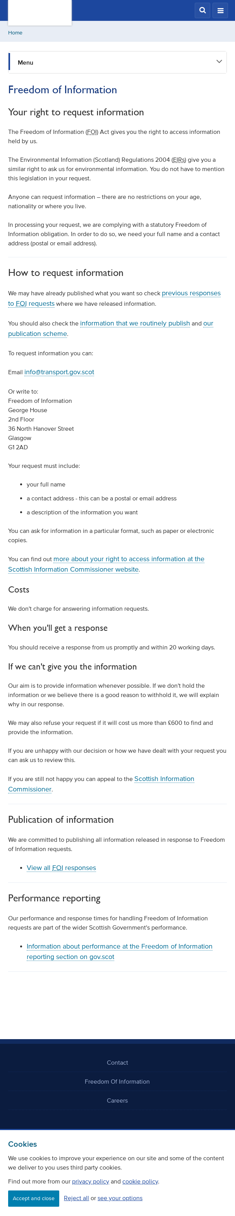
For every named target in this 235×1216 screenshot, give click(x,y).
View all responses (61, 868)
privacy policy (90, 1181)
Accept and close (34, 1198)
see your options (120, 1197)
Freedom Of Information (117, 1081)
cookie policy (140, 1181)
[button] (202, 10)
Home (15, 33)
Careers (117, 1100)
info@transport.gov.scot (59, 372)
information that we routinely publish (135, 323)
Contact (117, 1062)
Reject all (76, 1197)
